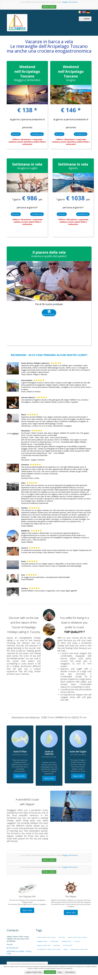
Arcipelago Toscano (66, 941)
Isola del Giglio (54, 941)
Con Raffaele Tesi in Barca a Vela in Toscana (49, 949)
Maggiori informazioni (70, 2)
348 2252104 (13, 948)
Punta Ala (77, 941)
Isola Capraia (56, 945)
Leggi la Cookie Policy (34, 972)
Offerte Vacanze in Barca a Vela (79, 949)
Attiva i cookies (49, 7)
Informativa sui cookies (15, 951)
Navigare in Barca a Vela (43, 945)
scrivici (15, 134)
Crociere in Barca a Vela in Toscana (46, 937)
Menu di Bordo (49, 313)
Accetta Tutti (49, 972)
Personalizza (69, 972)
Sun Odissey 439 (67, 945)
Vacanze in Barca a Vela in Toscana (77, 937)
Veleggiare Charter (42, 941)
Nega (60, 972)
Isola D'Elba (62, 937)
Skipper (66, 949)
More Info (20, 776)
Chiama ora (37, 134)
